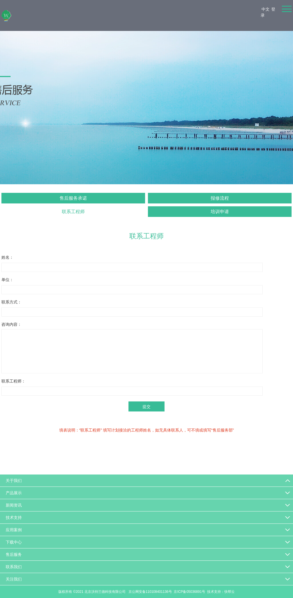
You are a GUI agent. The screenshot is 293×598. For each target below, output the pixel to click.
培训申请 (220, 211)
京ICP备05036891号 (189, 592)
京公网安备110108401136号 (149, 592)
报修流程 (220, 198)
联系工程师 (73, 211)
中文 (266, 9)
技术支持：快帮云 (221, 592)
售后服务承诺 (73, 198)
